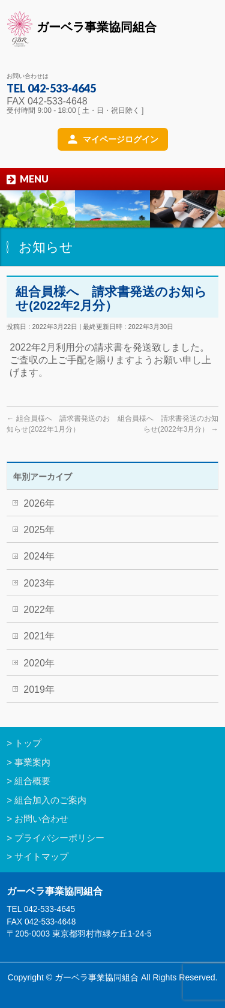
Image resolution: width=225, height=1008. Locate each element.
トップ (27, 743)
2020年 (39, 663)
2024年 (39, 556)
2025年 (39, 530)
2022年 (39, 610)
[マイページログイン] (113, 139)
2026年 (39, 503)
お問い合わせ (41, 818)
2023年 (39, 583)
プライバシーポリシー (59, 838)
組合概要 (32, 781)
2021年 (39, 636)
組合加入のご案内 (50, 800)
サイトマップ (41, 856)
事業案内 (32, 762)
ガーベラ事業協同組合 (82, 29)
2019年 (39, 689)
